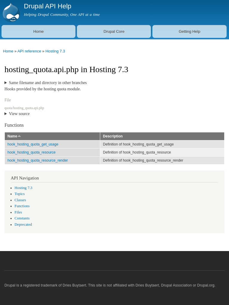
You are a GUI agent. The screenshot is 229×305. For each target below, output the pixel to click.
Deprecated (23, 224)
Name (14, 136)
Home (38, 31)
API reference (29, 51)
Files (18, 212)
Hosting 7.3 (55, 51)
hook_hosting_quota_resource (31, 152)
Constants (22, 218)
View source (19, 114)
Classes (20, 200)
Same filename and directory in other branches (48, 82)
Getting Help (189, 31)
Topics (20, 194)
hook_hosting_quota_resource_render (37, 160)
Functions (22, 206)
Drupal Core (113, 31)
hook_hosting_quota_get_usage (32, 144)
